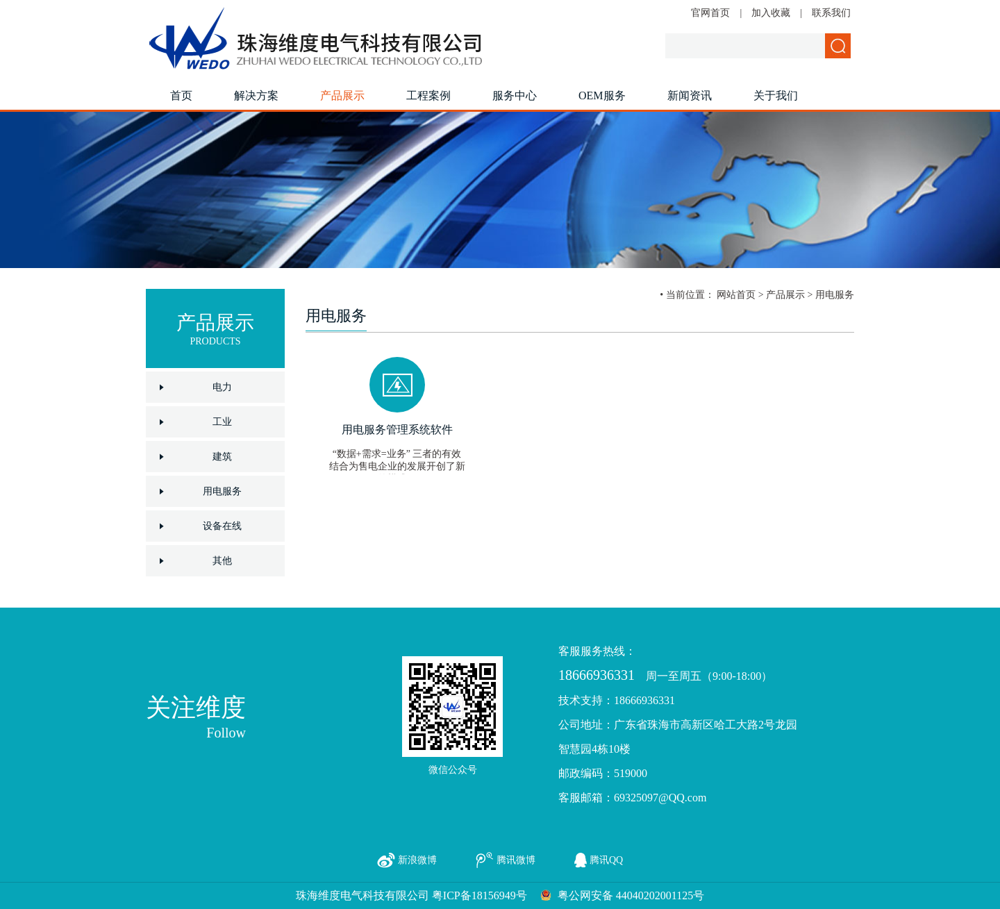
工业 (222, 422)
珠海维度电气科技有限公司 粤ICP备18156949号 (411, 895)
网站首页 (736, 295)
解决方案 (256, 95)
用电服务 (222, 491)
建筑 (222, 456)
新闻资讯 (689, 95)
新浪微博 (417, 860)
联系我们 (831, 13)
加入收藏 (770, 13)
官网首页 (710, 13)
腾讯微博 (516, 860)
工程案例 (428, 95)
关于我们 (775, 95)
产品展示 (342, 95)
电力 (222, 387)
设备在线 (222, 526)
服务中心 (514, 95)
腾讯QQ (606, 860)
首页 (181, 95)
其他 (222, 561)
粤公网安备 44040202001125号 (631, 895)
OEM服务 (602, 95)
